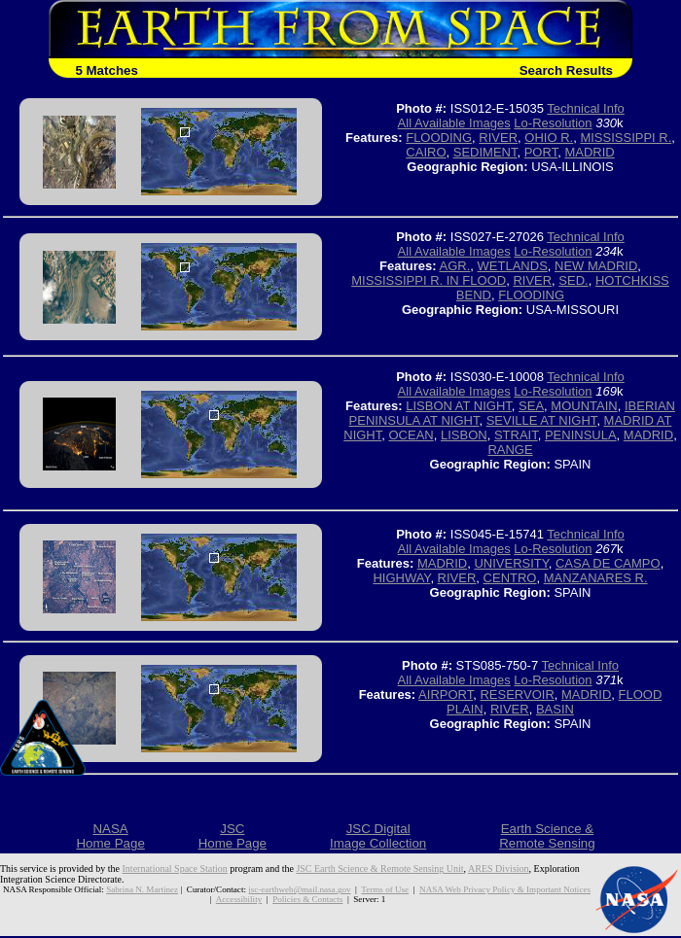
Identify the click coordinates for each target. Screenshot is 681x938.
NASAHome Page (110, 836)
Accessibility (239, 899)
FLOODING (439, 137)
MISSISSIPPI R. (625, 137)
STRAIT (516, 435)
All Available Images (454, 123)
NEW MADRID (596, 266)
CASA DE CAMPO (608, 563)
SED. (573, 280)
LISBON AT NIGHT (459, 406)
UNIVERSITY (511, 563)
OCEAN (410, 435)
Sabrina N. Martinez (142, 889)
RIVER (498, 137)
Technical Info (586, 108)
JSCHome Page (232, 836)
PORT (540, 152)
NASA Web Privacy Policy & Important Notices (505, 889)
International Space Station (175, 868)
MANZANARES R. (596, 578)
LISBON (464, 435)
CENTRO (510, 578)
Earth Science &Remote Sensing (547, 836)
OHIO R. (548, 137)
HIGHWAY (401, 578)
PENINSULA (581, 435)
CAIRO (426, 152)
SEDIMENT (485, 152)
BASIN (555, 709)
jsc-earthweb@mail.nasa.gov (299, 889)
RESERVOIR (517, 694)
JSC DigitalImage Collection (378, 836)
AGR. (455, 266)
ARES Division (498, 868)
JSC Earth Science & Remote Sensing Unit (379, 868)
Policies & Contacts (307, 899)
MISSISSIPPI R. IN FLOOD (428, 280)
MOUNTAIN (584, 406)
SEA (531, 406)
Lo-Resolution (552, 123)
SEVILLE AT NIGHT (541, 420)
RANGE (509, 449)
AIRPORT (445, 694)
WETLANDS (513, 266)
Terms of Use (385, 889)
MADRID (589, 152)
